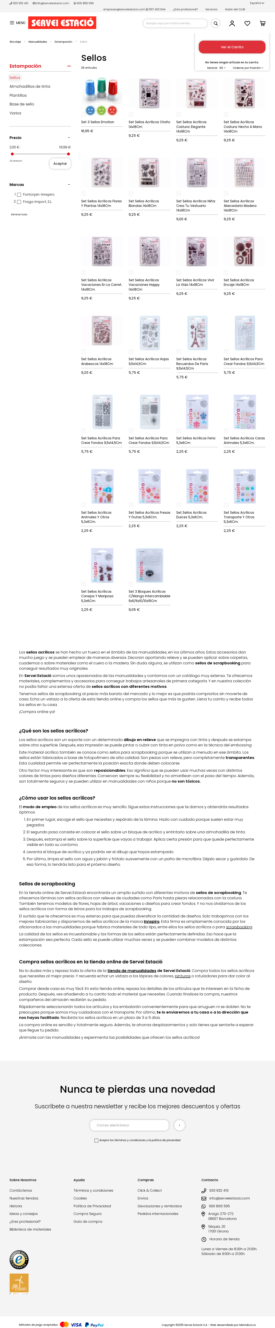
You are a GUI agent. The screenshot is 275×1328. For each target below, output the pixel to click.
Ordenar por (241, 68)
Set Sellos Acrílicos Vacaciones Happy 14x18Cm (144, 285)
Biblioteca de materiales (30, 1229)
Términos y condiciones (93, 1190)
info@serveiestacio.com (51, 3)
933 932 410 (19, 3)
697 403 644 (155, 9)
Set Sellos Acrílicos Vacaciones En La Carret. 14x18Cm (101, 285)
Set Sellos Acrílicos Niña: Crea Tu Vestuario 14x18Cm (196, 206)
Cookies (80, 1198)
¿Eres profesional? (185, 9)
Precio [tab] (16, 137)
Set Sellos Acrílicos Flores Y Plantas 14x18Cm (101, 203)
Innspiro (152, 921)
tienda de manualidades (131, 970)
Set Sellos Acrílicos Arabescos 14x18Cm (97, 361)
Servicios (211, 9)
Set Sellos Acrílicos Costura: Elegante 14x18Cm (191, 127)
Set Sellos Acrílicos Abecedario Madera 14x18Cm (240, 206)
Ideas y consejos (24, 1213)
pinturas (183, 976)
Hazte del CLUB (235, 9)
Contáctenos (21, 1190)
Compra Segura (88, 1213)
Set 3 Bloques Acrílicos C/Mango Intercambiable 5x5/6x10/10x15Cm (149, 596)
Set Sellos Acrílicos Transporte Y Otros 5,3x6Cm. (239, 517)
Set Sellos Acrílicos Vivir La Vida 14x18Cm (195, 282)
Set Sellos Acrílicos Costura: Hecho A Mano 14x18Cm (243, 127)
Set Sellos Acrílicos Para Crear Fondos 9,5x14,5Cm (244, 361)
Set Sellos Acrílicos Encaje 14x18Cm (239, 282)
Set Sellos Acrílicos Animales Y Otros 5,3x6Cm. (96, 517)
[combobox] (175, 23)
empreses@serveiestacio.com (124, 9)
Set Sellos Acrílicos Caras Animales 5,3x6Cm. (244, 440)
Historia (16, 1206)
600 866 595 (84, 3)
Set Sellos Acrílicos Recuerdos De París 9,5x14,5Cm (192, 364)
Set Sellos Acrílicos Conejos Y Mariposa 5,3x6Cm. (97, 596)
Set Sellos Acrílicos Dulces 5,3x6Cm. (191, 514)
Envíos (143, 1198)
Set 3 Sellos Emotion (97, 122)
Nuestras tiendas (24, 1198)
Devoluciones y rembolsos (160, 1206)
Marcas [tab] (17, 184)
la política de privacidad (164, 1140)
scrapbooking (239, 927)
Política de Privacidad (92, 1206)
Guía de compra (88, 1221)
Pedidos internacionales (158, 1213)
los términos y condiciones (128, 1140)
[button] (257, 3)
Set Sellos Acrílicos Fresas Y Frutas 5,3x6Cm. (149, 514)
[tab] (40, 67)
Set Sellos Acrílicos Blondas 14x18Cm (144, 203)
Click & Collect (150, 1190)
